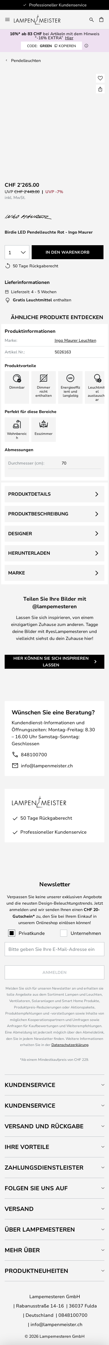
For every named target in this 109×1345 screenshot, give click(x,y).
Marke (16, 573)
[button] (100, 78)
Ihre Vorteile (27, 1147)
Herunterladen (29, 553)
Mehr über (22, 1250)
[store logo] (40, 19)
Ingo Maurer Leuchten (75, 340)
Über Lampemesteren (40, 1229)
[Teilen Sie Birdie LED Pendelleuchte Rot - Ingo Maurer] (100, 89)
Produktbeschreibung (38, 513)
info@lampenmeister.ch (47, 765)
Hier (69, 37)
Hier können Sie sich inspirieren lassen (51, 661)
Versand (19, 1209)
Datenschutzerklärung (69, 1044)
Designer (20, 533)
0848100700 (72, 1315)
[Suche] (91, 19)
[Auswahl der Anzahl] (17, 252)
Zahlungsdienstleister (44, 1167)
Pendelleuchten (26, 60)
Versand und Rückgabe (44, 1126)
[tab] (54, 1084)
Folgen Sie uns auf (36, 1188)
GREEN (51, 45)
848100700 (34, 754)
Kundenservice (30, 1085)
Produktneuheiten (36, 1271)
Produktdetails (29, 494)
